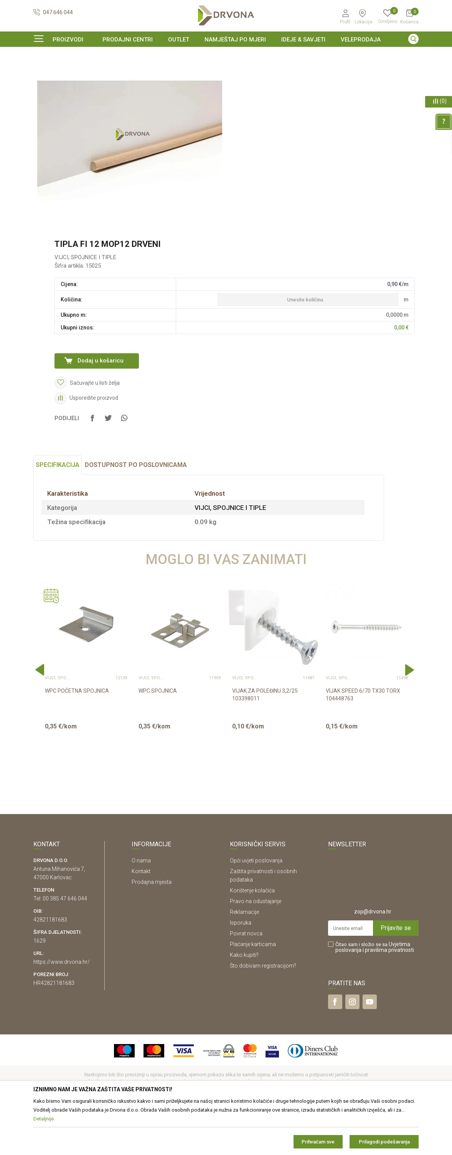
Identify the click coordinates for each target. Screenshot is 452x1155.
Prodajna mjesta (152, 929)
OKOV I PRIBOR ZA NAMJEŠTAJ (95, 71)
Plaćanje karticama (253, 991)
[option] (226, 55)
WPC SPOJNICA (158, 738)
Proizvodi (43, 71)
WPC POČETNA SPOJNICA (77, 738)
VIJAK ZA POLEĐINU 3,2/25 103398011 (265, 741)
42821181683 (50, 966)
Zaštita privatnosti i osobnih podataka (263, 922)
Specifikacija (57, 511)
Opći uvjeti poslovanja (256, 907)
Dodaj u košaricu (101, 407)
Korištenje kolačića (252, 937)
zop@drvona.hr (372, 958)
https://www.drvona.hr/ (61, 1009)
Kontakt (141, 918)
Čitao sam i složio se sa (374, 994)
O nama (141, 907)
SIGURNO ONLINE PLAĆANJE (225, 55)
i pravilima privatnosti (388, 997)
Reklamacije (244, 959)
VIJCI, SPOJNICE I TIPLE (160, 71)
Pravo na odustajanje (255, 948)
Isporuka (240, 969)
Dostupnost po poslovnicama (136, 511)
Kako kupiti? (244, 1002)
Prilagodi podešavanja (384, 1142)
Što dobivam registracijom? (263, 1012)
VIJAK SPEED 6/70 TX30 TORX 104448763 (363, 741)
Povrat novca (246, 980)
